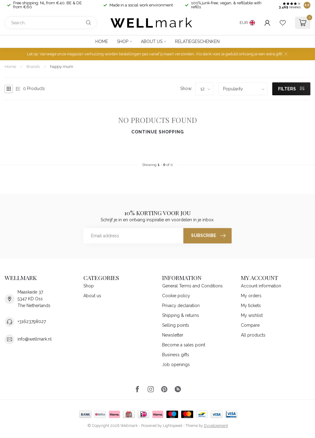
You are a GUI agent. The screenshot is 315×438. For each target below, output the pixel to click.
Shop (122, 41)
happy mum (61, 66)
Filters (291, 88)
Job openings (176, 364)
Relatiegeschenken (197, 41)
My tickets (251, 305)
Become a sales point (183, 344)
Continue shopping (157, 131)
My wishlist (252, 315)
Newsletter (172, 335)
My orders (251, 295)
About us (151, 41)
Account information (261, 285)
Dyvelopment (216, 425)
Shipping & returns (180, 315)
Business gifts (175, 354)
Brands (33, 66)
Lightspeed (172, 425)
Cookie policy (176, 295)
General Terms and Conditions (192, 285)
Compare (250, 325)
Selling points (175, 325)
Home (101, 41)
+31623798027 (32, 321)
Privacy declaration (181, 305)
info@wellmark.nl (35, 339)
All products (253, 335)
